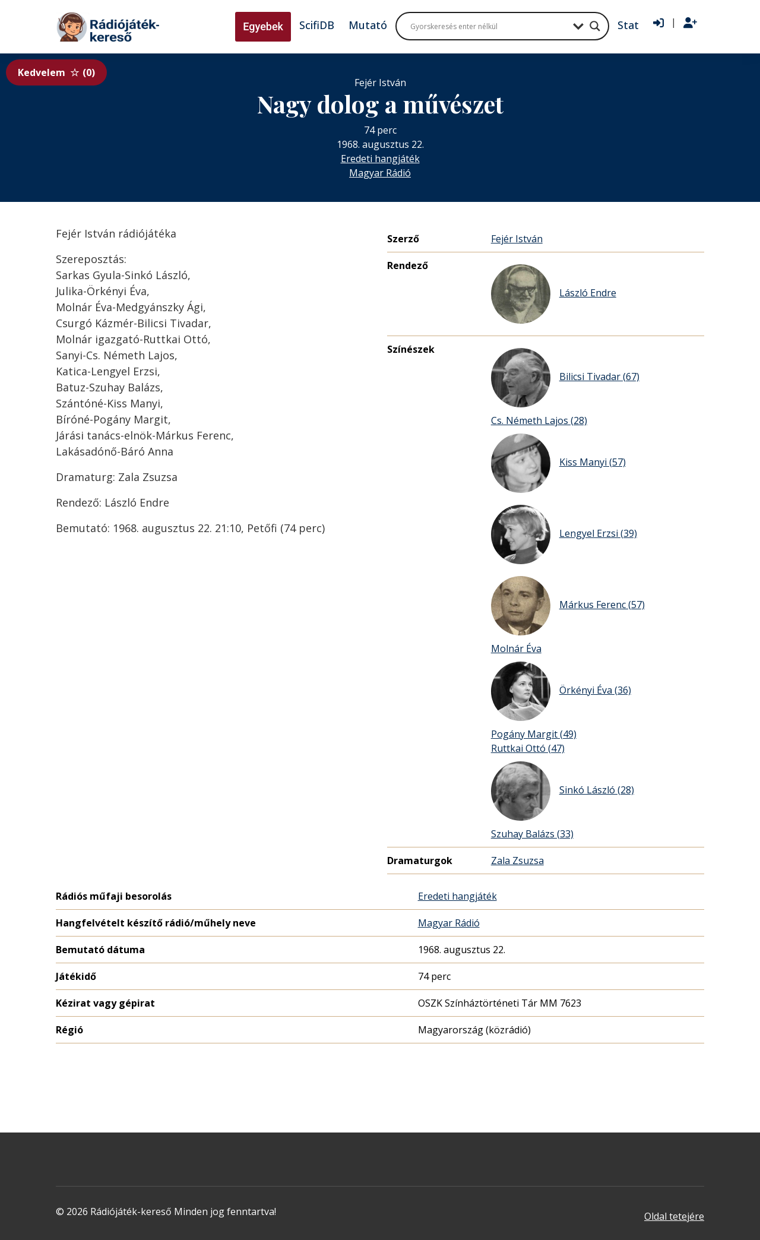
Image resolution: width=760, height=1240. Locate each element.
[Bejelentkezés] (658, 23)
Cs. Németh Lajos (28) (539, 420)
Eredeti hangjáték (380, 158)
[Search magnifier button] (595, 26)
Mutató (368, 25)
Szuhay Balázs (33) (532, 833)
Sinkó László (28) (562, 791)
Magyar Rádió (380, 172)
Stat (628, 25)
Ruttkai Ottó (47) (528, 748)
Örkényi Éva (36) (561, 691)
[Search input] (488, 26)
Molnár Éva (516, 648)
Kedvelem (56, 72)
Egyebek (263, 26)
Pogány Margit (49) (534, 734)
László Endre (553, 294)
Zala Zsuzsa (517, 860)
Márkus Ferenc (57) (568, 605)
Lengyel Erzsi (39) (564, 534)
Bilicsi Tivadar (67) (565, 377)
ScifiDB (316, 25)
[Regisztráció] (690, 23)
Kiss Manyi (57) (558, 463)
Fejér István (517, 238)
